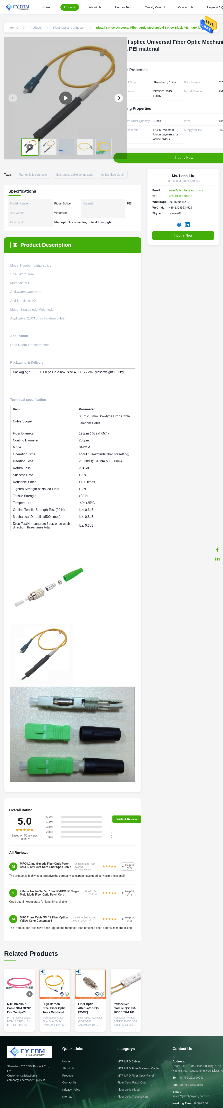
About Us (95, 7)
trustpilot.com (84, 869)
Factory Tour (123, 7)
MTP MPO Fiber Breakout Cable (137, 1068)
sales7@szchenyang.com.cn (187, 190)
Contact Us (185, 7)
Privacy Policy (71, 1089)
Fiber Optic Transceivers (132, 1096)
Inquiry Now (183, 235)
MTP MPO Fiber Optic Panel (135, 1075)
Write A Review (127, 819)
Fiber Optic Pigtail (128, 1089)
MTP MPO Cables (128, 1061)
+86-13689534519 (180, 196)
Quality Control (155, 7)
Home (46, 7)
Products (70, 7)
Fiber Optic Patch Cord (131, 1082)
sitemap (67, 1096)
